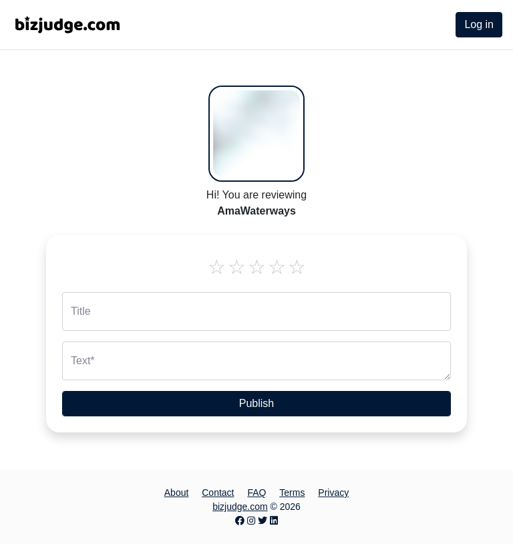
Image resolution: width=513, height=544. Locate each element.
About (176, 492)
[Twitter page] (262, 520)
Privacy (333, 492)
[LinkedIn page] (274, 520)
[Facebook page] (239, 520)
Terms (292, 492)
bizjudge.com (240, 506)
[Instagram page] (251, 520)
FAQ (256, 492)
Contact (218, 492)
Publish (256, 403)
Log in (479, 24)
